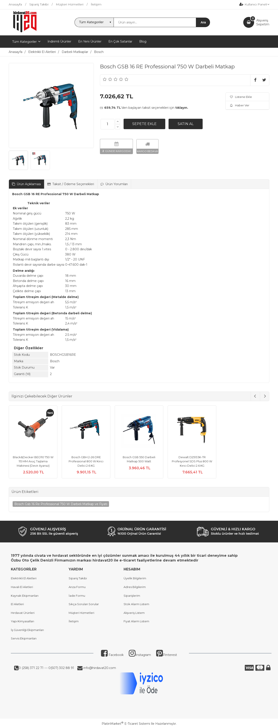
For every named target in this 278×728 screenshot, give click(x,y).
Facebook (112, 655)
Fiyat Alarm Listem (136, 621)
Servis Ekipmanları (23, 638)
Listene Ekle (241, 97)
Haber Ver (239, 105)
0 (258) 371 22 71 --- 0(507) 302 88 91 (46, 668)
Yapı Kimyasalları (22, 621)
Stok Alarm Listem (136, 604)
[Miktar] (107, 124)
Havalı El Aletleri (22, 587)
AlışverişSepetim (262, 22)
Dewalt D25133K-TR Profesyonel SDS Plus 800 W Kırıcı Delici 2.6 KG (192, 461)
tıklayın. (181, 108)
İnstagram (140, 655)
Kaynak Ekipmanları (24, 595)
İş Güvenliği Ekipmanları (27, 630)
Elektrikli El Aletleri (23, 578)
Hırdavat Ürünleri (23, 612)
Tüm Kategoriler (24, 42)
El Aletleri (17, 604)
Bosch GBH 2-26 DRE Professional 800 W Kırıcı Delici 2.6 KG (86, 461)
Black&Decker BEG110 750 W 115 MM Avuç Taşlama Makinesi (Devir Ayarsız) (33, 461)
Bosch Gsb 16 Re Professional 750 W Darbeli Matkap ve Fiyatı (60, 504)
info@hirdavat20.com (99, 668)
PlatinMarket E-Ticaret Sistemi (126, 724)
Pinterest (166, 655)
